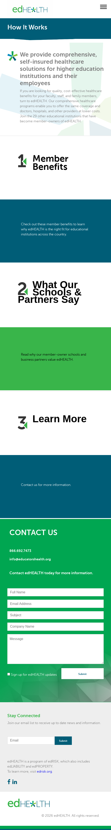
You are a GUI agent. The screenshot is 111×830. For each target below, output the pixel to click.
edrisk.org (44, 771)
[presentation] (39, 686)
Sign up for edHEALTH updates (32, 675)
